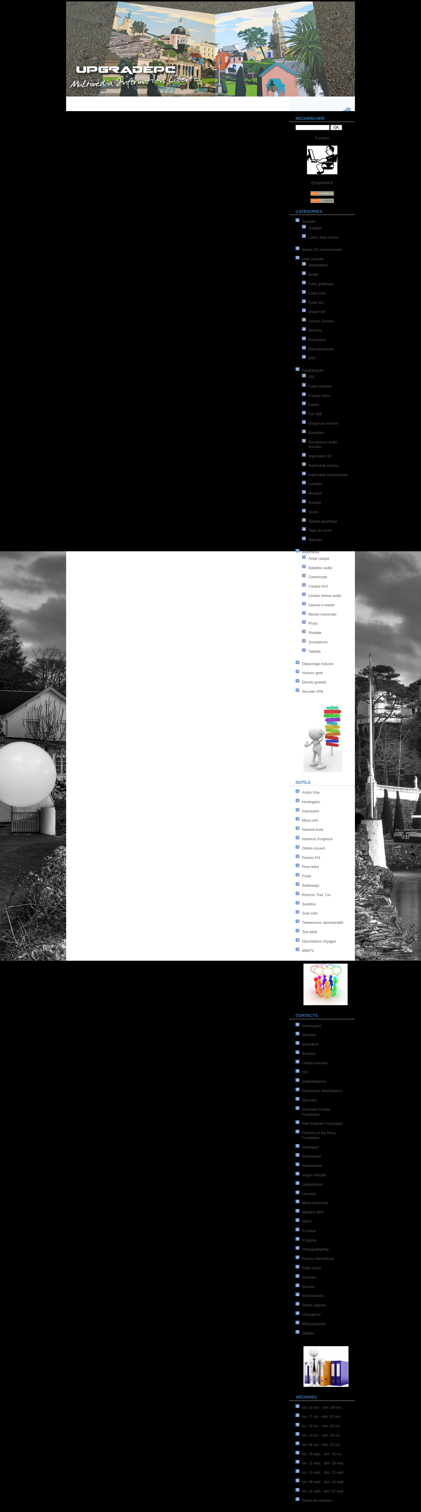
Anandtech (310, 1044)
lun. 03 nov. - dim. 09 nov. (322, 1408)
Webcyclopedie (314, 1324)
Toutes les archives (317, 1501)
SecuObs (309, 1277)
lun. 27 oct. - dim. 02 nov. (321, 1417)
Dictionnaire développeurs (322, 1091)
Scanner (315, 503)
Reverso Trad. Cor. (317, 895)
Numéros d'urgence (317, 839)
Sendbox (309, 904)
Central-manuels (315, 1063)
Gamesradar (312, 1156)
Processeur (317, 340)
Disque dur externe (323, 423)
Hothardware (312, 1166)
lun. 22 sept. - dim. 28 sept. (323, 1463)
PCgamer (309, 1240)
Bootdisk (308, 1054)
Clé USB (315, 414)
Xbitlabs (308, 1333)
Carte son (316, 303)
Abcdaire (309, 1035)
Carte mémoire (320, 386)
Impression (310, 811)
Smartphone (317, 642)
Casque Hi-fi (318, 586)
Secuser (308, 1287)
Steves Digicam (314, 1305)
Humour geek (312, 673)
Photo (313, 623)
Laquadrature (312, 1184)
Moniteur (315, 493)
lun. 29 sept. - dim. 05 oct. (322, 1454)
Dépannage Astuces (317, 664)
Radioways (310, 886)
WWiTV (308, 951)
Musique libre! (313, 1212)
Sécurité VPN (312, 692)
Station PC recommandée (322, 250)
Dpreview (309, 1100)
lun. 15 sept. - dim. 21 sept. (323, 1472)
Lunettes (315, 484)
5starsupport (312, 1026)
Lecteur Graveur (321, 321)
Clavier (313, 405)
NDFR (307, 1222)
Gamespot (310, 1147)
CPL (311, 377)
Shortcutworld (312, 1296)
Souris (313, 512)
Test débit (309, 932)
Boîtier (313, 275)
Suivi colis (310, 913)
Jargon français (314, 1175)
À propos (322, 138)
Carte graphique (321, 284)
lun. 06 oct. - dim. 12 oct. (321, 1445)
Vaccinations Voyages (319, 941)
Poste (306, 876)
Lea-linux (309, 1194)
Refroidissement (321, 349)
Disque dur (316, 312)
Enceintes (316, 433)
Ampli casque (318, 559)
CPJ (305, 1072)
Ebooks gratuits (314, 682)
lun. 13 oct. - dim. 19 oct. (321, 1435)
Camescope (317, 577)
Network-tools (312, 830)
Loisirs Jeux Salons (323, 237)
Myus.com (310, 820)
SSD (312, 358)
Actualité (308, 222)
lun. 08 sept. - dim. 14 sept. (323, 1482)
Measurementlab (315, 1203)
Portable (315, 633)
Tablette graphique (322, 521)
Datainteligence (314, 1081)
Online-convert (313, 848)
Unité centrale (313, 259)
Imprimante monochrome (327, 475)
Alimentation (318, 265)
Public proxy (311, 1268)
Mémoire (315, 330)
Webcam (315, 540)
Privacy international (318, 1259)
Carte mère (317, 293)
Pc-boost (309, 1231)
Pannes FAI (311, 858)
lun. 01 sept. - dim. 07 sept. (323, 1491)
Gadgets (315, 228)
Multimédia (310, 552)
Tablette (314, 652)
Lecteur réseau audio (324, 596)
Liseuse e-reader (321, 605)
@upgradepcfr (322, 183)
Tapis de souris (320, 530)
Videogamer (311, 1315)
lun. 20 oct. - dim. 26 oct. (321, 1426)
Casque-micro (319, 396)
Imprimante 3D (320, 456)
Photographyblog (315, 1249)
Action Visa (311, 793)
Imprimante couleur (323, 466)
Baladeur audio (320, 568)
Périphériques (313, 370)
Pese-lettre (310, 867)
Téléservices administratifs (322, 923)
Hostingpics (311, 802)
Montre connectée (322, 614)
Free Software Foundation (322, 1124)
